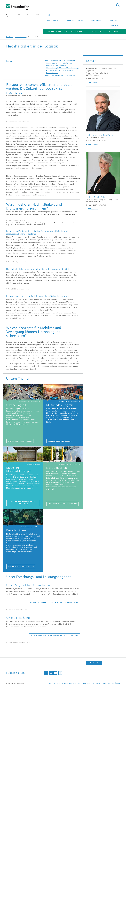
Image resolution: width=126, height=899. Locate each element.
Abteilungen (77, 31)
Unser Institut (98, 31)
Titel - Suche (118, 5)
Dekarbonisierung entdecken (21, 722)
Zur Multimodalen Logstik (60, 596)
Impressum (96, 894)
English (114, 26)
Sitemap (49, 894)
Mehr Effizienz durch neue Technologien (60, 60)
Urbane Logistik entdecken (20, 596)
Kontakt (114, 20)
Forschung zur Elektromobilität (62, 659)
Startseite (9, 37)
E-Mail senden (93, 82)
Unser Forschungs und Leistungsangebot (60, 75)
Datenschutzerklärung (111, 894)
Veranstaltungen (75, 20)
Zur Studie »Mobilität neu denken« (23, 658)
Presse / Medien (54, 20)
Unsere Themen (55, 31)
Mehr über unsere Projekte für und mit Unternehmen (54, 758)
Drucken (94, 873)
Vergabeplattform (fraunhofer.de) (67, 894)
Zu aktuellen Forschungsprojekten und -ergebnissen (54, 818)
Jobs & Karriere (97, 20)
